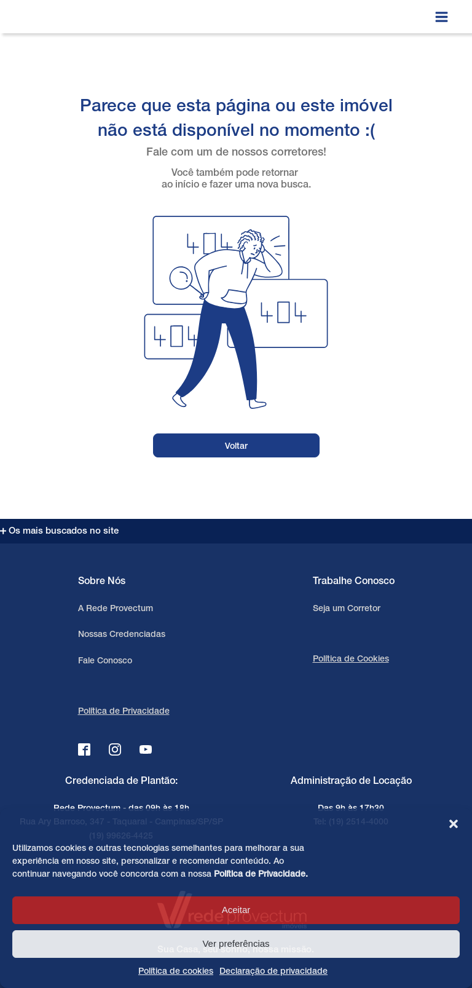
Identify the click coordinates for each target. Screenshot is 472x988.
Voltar (236, 447)
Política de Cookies (351, 659)
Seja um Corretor (346, 609)
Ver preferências (235, 943)
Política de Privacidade (259, 875)
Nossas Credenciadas (121, 635)
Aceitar (236, 909)
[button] (453, 824)
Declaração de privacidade (273, 972)
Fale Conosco (105, 661)
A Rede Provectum (115, 609)
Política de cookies (175, 972)
